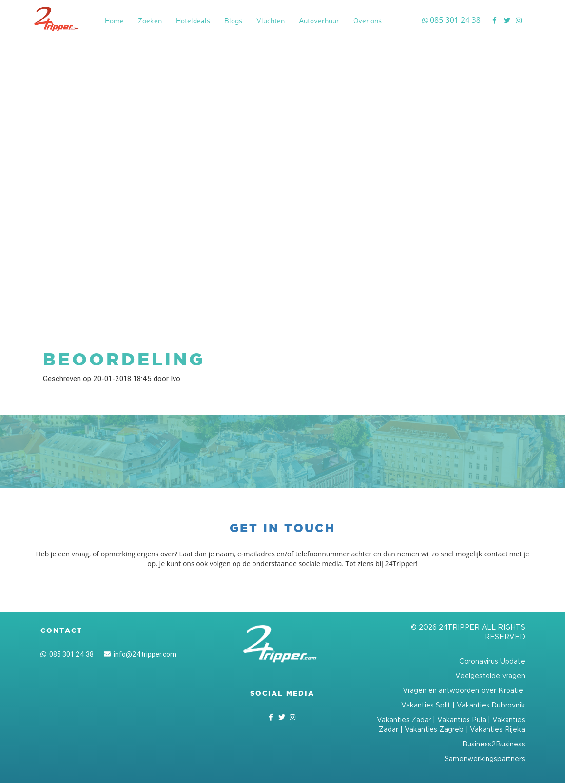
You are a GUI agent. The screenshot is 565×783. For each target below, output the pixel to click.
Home (114, 20)
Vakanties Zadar (404, 719)
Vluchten (270, 20)
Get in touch (282, 528)
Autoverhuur (319, 20)
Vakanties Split (425, 704)
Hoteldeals (193, 20)
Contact (61, 630)
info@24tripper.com (140, 654)
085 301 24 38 (67, 654)
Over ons (367, 20)
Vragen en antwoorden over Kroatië (464, 690)
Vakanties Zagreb (434, 729)
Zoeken (150, 20)
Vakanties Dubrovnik (491, 704)
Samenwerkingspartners (485, 758)
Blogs (233, 20)
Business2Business (493, 743)
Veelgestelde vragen (490, 675)
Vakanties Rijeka (497, 729)
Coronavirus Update (492, 661)
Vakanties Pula (461, 719)
